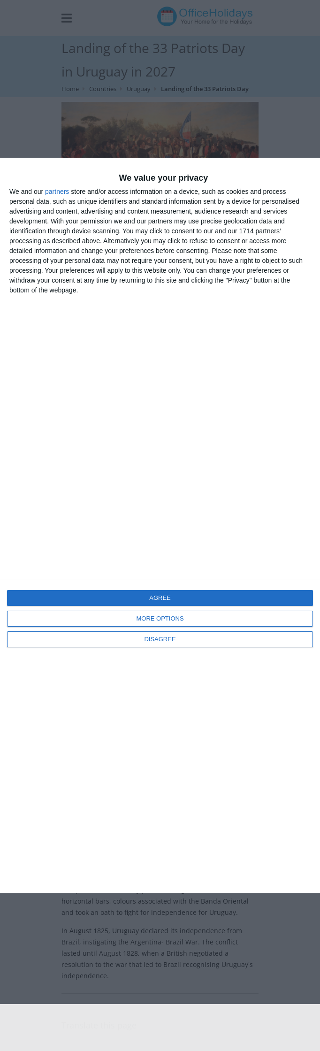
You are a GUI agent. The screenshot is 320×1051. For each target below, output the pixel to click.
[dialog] (160, 525)
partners (57, 191)
